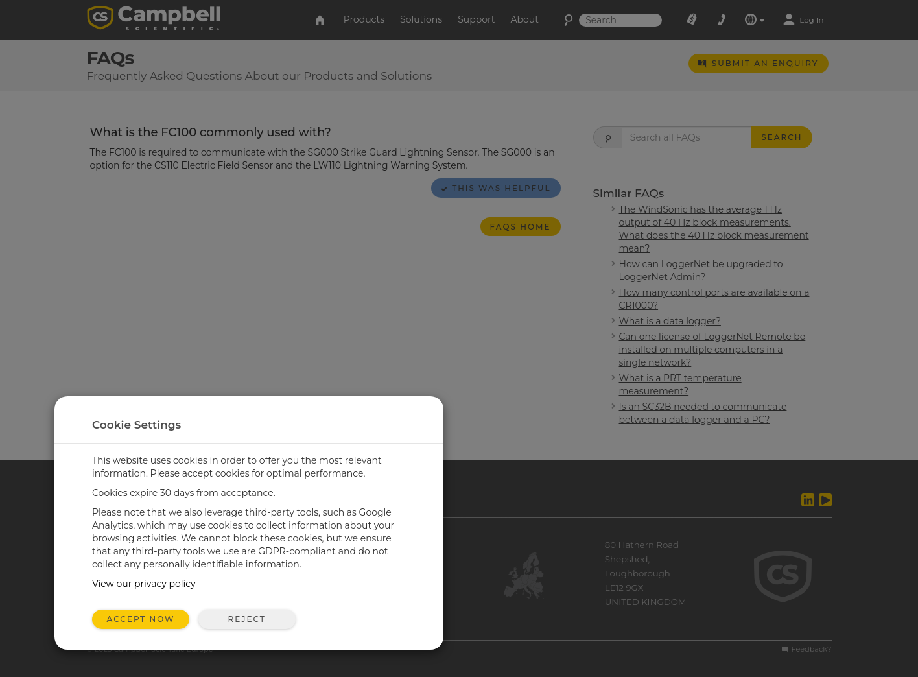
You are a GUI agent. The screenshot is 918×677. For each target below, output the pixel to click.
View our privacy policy (144, 583)
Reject (246, 619)
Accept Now (141, 619)
